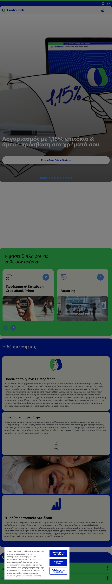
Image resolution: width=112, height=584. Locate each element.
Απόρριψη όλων (58, 562)
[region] (36, 563)
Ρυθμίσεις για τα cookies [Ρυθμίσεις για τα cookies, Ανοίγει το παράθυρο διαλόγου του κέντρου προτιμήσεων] (58, 571)
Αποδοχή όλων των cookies (58, 553)
